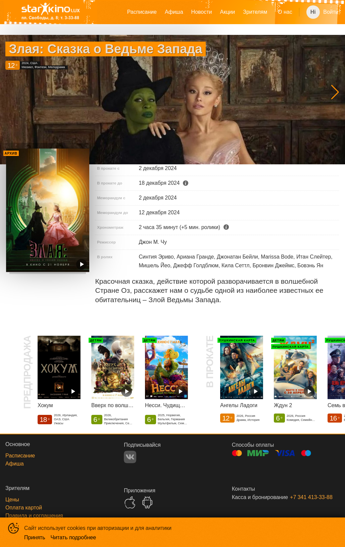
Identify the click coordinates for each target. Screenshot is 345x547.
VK (130, 457)
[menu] (201, 12)
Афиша (174, 12)
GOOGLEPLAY (147, 502)
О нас (285, 12)
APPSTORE (130, 502)
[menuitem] (142, 12)
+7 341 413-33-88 (307, 497)
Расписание (142, 12)
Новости (201, 12)
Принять (34, 537)
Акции (227, 12)
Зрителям (255, 12)
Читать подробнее (73, 537)
